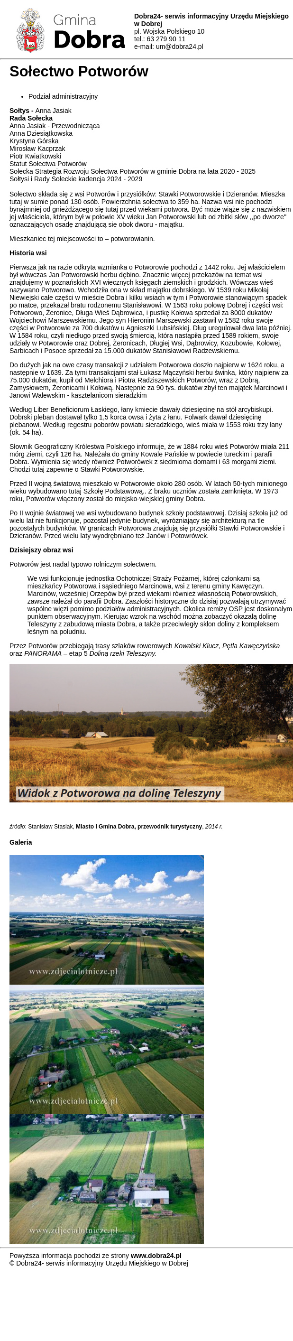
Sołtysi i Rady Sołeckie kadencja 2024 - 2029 (75, 179)
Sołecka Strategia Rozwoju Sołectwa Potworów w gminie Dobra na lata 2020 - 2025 (132, 171)
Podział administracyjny (63, 96)
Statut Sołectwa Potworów (48, 164)
